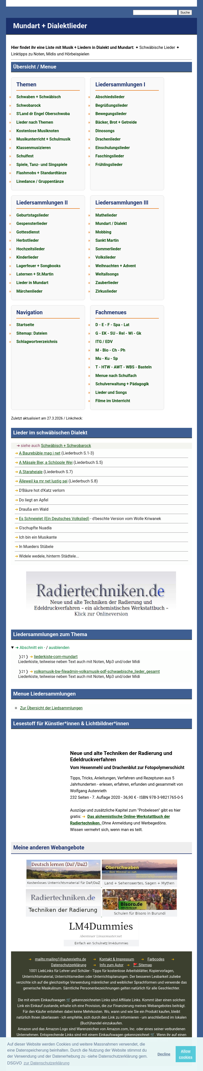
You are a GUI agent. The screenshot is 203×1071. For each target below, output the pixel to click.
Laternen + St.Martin (34, 274)
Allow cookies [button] (185, 1054)
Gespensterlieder (31, 223)
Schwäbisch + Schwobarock (66, 445)
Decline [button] (164, 1054)
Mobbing (103, 232)
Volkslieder (105, 257)
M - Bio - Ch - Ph (110, 350)
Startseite (25, 324)
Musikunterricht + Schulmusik (43, 139)
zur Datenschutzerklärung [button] (46, 1063)
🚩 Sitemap (142, 965)
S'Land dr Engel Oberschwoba (43, 113)
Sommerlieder (108, 249)
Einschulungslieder (112, 147)
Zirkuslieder (106, 291)
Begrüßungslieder (111, 105)
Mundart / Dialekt (111, 223)
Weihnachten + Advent (115, 265)
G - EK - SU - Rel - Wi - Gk (118, 333)
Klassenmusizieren (33, 147)
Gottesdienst (27, 232)
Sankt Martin (107, 240)
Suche (185, 12)
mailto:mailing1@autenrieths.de (60, 959)
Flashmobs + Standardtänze (41, 172)
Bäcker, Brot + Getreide (116, 122)
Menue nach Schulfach (116, 375)
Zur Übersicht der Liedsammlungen (51, 708)
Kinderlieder (27, 257)
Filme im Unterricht (112, 400)
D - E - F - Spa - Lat (112, 324)
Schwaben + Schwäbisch (38, 96)
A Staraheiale (31, 471)
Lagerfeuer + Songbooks (38, 265)
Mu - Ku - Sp (106, 358)
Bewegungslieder (110, 113)
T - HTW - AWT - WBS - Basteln (123, 367)
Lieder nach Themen (34, 122)
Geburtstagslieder (32, 215)
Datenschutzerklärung (68, 965)
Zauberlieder (106, 282)
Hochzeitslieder (30, 249)
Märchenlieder (29, 291)
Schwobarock (28, 105)
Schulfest (24, 156)
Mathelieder (106, 215)
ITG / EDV (104, 341)
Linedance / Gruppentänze (40, 181)
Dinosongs (104, 130)
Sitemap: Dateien (31, 333)
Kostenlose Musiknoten (37, 130)
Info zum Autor (111, 965)
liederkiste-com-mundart (56, 656)
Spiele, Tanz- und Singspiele (41, 164)
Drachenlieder (107, 139)
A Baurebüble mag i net (39, 453)
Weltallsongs (107, 274)
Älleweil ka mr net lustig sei (43, 481)
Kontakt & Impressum (116, 959)
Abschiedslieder (109, 96)
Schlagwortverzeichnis (36, 341)
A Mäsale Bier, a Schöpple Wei (46, 462)
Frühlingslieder (108, 164)
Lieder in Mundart (32, 282)
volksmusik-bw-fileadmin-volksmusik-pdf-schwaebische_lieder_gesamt (97, 671)
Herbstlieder (27, 240)
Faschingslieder (109, 156)
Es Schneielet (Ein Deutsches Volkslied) (54, 518)
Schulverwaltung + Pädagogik (122, 384)
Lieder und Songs (111, 392)
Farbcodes (156, 959)
